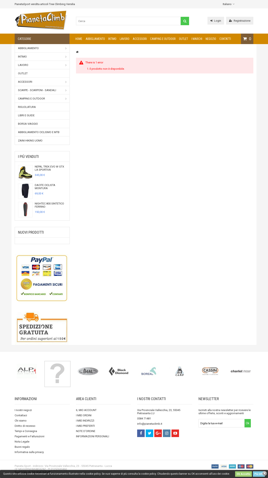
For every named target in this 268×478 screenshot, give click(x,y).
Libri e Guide (26, 115)
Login (215, 20)
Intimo (112, 39)
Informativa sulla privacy (29, 452)
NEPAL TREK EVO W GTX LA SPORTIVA (49, 168)
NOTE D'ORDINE (85, 431)
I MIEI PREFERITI (85, 425)
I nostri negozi (23, 410)
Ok (247, 423)
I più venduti (28, 156)
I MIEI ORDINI (83, 415)
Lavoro (124, 39)
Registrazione (239, 20)
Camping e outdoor (163, 39)
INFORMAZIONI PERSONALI (92, 436)
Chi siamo (21, 420)
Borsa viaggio (28, 123)
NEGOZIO (211, 39)
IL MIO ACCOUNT (86, 410)
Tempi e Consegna (26, 431)
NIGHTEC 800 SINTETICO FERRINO (49, 205)
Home (78, 39)
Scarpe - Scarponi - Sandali (42, 90)
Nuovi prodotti (31, 232)
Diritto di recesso (25, 425)
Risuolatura (27, 107)
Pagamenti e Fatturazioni (29, 436)
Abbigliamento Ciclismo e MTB (38, 132)
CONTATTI (225, 39)
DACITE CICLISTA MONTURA (45, 186)
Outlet (183, 39)
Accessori (140, 39)
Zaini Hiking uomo (30, 140)
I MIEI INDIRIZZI (85, 420)
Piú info (258, 474)
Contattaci (21, 415)
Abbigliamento (95, 39)
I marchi (196, 39)
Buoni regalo (22, 446)
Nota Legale (22, 441)
